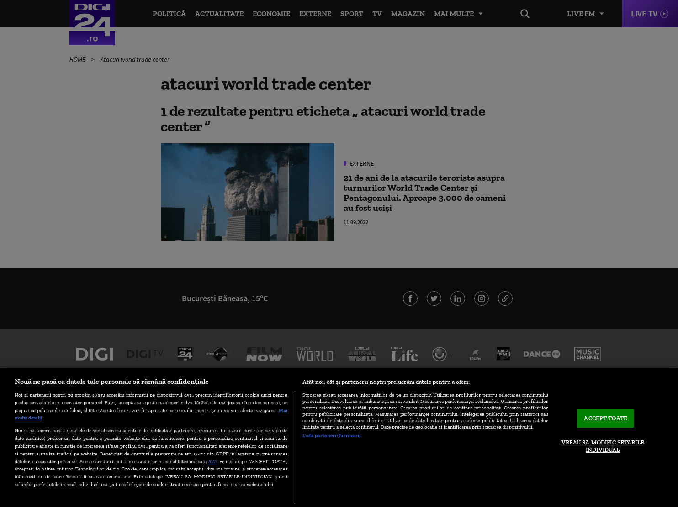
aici (212, 461)
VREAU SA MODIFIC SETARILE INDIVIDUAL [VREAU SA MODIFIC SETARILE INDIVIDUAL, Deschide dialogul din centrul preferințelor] (602, 446)
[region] (339, 437)
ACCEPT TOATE (605, 418)
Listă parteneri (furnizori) (331, 435)
